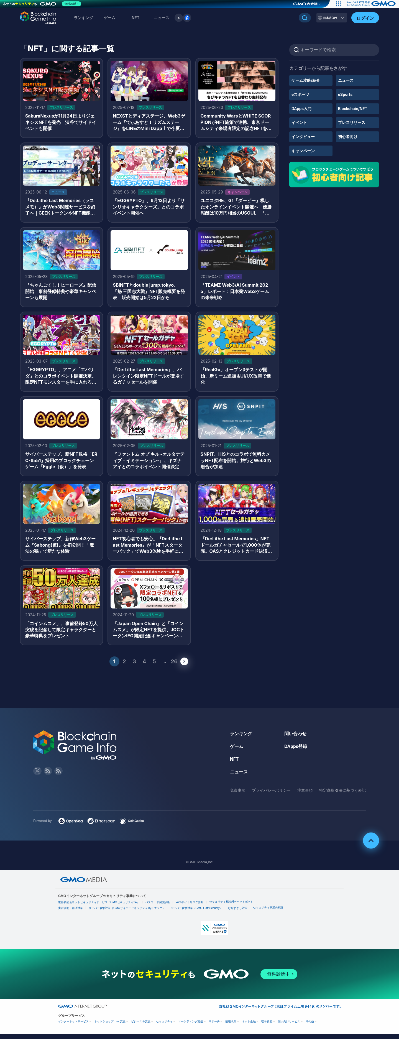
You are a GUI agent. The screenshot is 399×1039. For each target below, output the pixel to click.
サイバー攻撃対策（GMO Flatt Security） (197, 913)
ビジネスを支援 (140, 1026)
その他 (310, 1026)
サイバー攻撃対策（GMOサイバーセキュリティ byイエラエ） (127, 913)
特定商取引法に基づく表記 (342, 795)
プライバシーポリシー (271, 795)
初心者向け (347, 136)
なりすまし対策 (238, 913)
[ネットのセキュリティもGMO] (42, 4)
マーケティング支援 (190, 1026)
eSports (345, 94)
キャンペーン (303, 150)
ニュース (346, 80)
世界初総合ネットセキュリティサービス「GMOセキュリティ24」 (99, 907)
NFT (135, 17)
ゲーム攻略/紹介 (305, 80)
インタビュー (303, 136)
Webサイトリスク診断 (190, 907)
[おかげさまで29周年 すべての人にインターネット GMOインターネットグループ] (370, 4)
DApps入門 (301, 108)
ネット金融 (249, 1026)
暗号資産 (266, 1026)
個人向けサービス (289, 1026)
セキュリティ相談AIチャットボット (232, 906)
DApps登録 (296, 751)
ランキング (83, 17)
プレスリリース (351, 122)
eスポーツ (300, 94)
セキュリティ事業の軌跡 (269, 912)
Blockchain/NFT (353, 108)
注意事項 (305, 795)
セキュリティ (164, 1026)
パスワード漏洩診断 (158, 907)
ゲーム (109, 17)
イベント (299, 122)
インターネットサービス (73, 1026)
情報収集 (230, 1026)
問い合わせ (295, 739)
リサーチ (214, 1026)
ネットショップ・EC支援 (110, 1026)
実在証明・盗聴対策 (70, 913)
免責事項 (237, 795)
